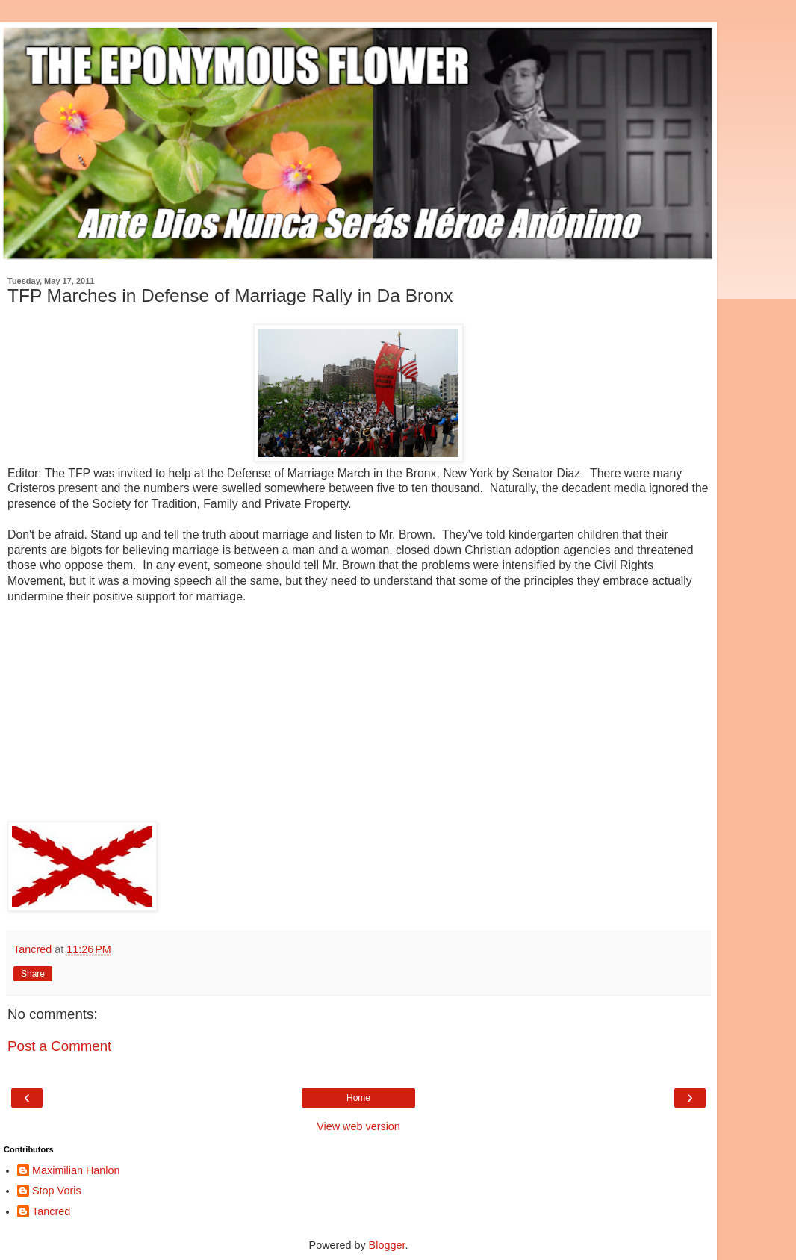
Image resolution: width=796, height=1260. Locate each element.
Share (33, 974)
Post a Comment (59, 1046)
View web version (358, 1126)
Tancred (51, 1211)
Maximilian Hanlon (76, 1170)
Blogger (387, 1245)
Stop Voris (56, 1191)
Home (358, 1098)
